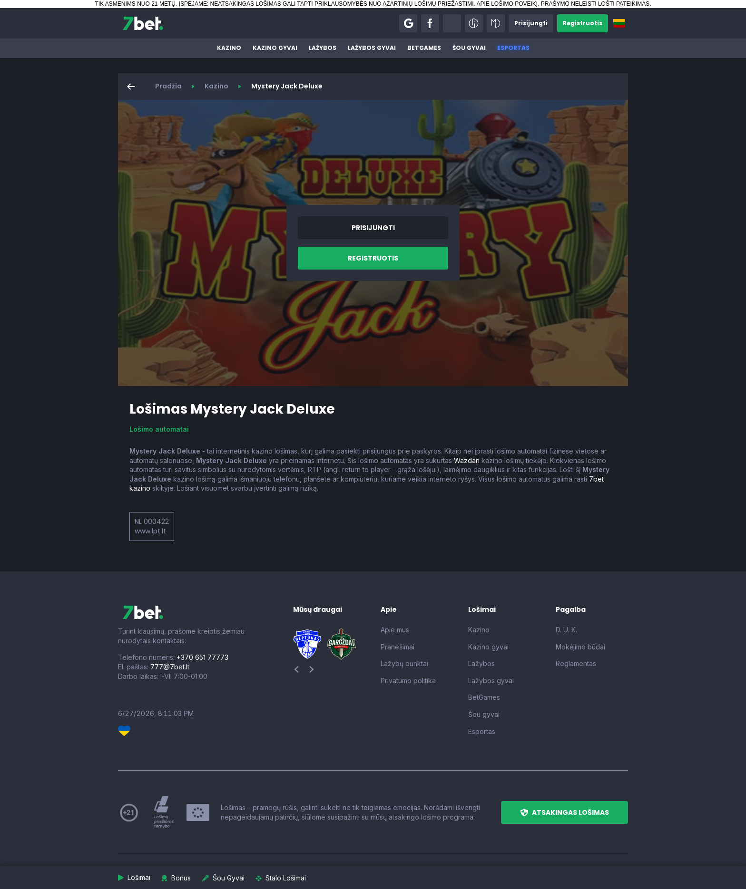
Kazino (229, 48)
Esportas (513, 48)
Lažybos (322, 48)
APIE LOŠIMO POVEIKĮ (507, 3)
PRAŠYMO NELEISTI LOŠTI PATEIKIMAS (595, 3)
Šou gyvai (469, 48)
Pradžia (168, 86)
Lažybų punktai (404, 663)
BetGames (424, 48)
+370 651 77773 (202, 657)
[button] (408, 23)
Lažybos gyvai (372, 48)
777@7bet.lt (169, 667)
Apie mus (395, 630)
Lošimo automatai (159, 429)
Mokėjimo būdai (580, 647)
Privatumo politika (408, 680)
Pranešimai (397, 647)
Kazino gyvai (275, 48)
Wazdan (467, 460)
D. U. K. (566, 630)
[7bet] (143, 23)
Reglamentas (576, 663)
